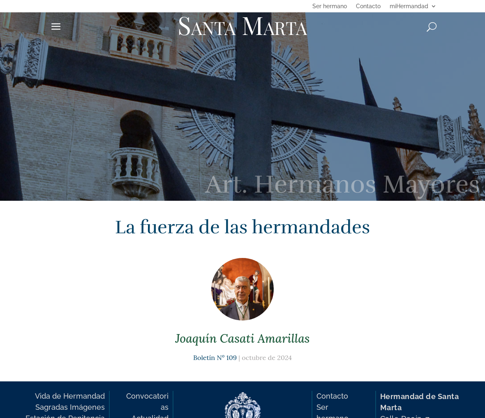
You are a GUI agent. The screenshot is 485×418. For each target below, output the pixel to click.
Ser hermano (329, 6)
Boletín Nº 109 (215, 357)
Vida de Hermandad (70, 396)
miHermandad (409, 6)
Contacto (368, 6)
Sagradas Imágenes (70, 407)
